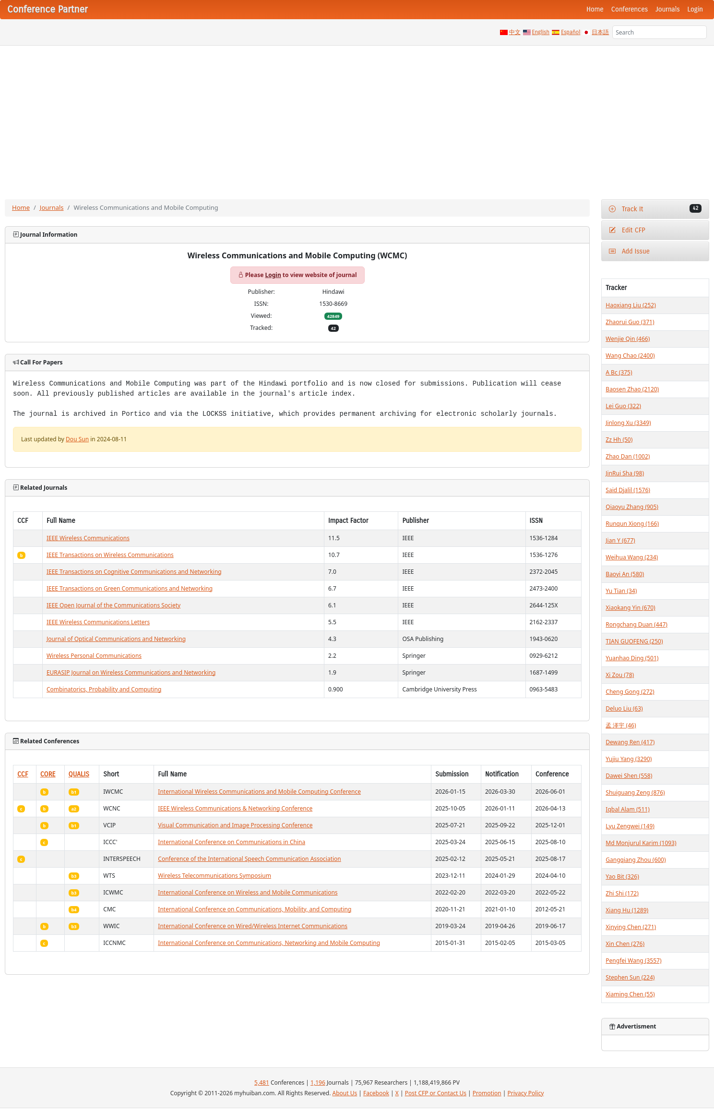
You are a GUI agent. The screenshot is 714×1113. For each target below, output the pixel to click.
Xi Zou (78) (620, 675)
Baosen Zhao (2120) (632, 389)
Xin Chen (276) (625, 944)
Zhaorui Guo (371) (630, 322)
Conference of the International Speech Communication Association (249, 859)
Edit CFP (627, 230)
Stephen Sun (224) (630, 977)
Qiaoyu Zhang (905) (632, 507)
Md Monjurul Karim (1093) (641, 843)
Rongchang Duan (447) (636, 624)
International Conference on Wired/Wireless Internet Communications (252, 926)
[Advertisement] (357, 117)
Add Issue (629, 251)
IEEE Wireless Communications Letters (98, 622)
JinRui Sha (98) (625, 473)
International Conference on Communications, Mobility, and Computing (254, 909)
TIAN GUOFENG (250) (634, 641)
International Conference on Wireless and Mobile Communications (247, 892)
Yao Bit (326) (622, 876)
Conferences (629, 9)
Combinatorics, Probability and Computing (104, 689)
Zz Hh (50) (619, 440)
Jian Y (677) (620, 540)
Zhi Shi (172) (622, 893)
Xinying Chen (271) (631, 927)
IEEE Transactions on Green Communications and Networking (130, 588)
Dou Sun (77, 439)
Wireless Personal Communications (94, 656)
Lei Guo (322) (623, 406)
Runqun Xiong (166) (632, 524)
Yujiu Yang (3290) (629, 759)
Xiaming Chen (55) (630, 994)
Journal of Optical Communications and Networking (116, 639)
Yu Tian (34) (621, 591)
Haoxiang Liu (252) (630, 305)
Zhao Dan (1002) (628, 456)
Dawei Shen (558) (629, 776)
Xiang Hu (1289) (627, 910)
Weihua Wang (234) (632, 557)
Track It (655, 208)
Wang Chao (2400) (630, 355)
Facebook (376, 1093)
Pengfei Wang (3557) (633, 960)
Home (595, 9)
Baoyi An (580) (625, 574)
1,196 (317, 1082)
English (541, 32)
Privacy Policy (526, 1093)
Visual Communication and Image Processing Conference (235, 825)
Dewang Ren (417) (630, 742)
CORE (48, 774)
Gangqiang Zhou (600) (636, 860)
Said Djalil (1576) (628, 490)
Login (695, 9)
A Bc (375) (619, 372)
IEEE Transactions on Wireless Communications (110, 555)
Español (570, 32)
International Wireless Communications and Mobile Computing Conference (259, 791)
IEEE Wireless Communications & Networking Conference (235, 808)
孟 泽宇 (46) (621, 725)
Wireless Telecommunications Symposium (214, 875)
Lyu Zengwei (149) (630, 826)
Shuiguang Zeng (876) (635, 792)
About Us (345, 1093)
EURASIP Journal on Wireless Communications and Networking (131, 672)
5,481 (261, 1082)
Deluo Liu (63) (624, 708)
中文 (515, 32)
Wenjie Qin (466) (628, 339)
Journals (667, 9)
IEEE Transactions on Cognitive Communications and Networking (134, 572)
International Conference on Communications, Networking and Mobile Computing (269, 943)
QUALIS (79, 774)
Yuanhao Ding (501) (632, 658)
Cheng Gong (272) (630, 692)
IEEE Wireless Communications (88, 538)
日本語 (600, 32)
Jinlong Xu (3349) (628, 423)
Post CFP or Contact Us (435, 1093)
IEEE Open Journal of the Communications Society (113, 605)
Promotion (487, 1093)
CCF (22, 774)
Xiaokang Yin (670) (630, 608)
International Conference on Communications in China (231, 842)
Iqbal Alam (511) (627, 809)
